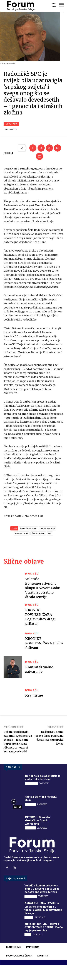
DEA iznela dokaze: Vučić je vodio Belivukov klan (42, 783)
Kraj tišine (34, 701)
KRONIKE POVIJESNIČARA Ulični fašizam (44, 648)
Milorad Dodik (21, 539)
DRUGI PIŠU (11, 129)
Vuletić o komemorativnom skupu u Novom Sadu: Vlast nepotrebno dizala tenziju (42, 593)
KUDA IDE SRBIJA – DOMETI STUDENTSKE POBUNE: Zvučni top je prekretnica (43, 933)
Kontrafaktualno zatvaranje (39, 675)
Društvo (29, 923)
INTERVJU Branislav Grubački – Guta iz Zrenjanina (37, 826)
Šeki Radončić (38, 539)
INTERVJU (30, 809)
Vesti (28, 940)
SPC (50, 539)
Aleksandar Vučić (28, 534)
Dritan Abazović (47, 534)
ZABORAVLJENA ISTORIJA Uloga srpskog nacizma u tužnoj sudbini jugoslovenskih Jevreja (43, 913)
